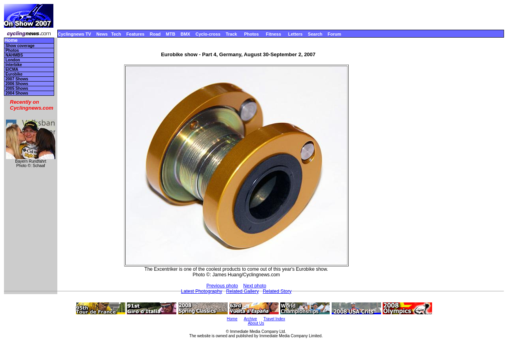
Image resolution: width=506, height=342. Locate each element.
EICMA (12, 69)
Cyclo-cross (208, 34)
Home (10, 40)
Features (135, 34)
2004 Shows (17, 93)
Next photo (254, 286)
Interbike (14, 65)
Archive (250, 319)
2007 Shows (17, 79)
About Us (256, 323)
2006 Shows (17, 84)
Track (231, 34)
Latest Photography (201, 291)
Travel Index (274, 319)
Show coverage (20, 46)
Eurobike (14, 74)
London (13, 60)
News (102, 34)
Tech (116, 34)
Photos (251, 34)
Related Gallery (242, 291)
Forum (334, 34)
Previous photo (222, 286)
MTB (171, 34)
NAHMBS (14, 55)
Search (315, 34)
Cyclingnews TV (74, 34)
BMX (185, 34)
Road (155, 34)
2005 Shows (17, 88)
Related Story (277, 291)
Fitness (273, 34)
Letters (295, 34)
